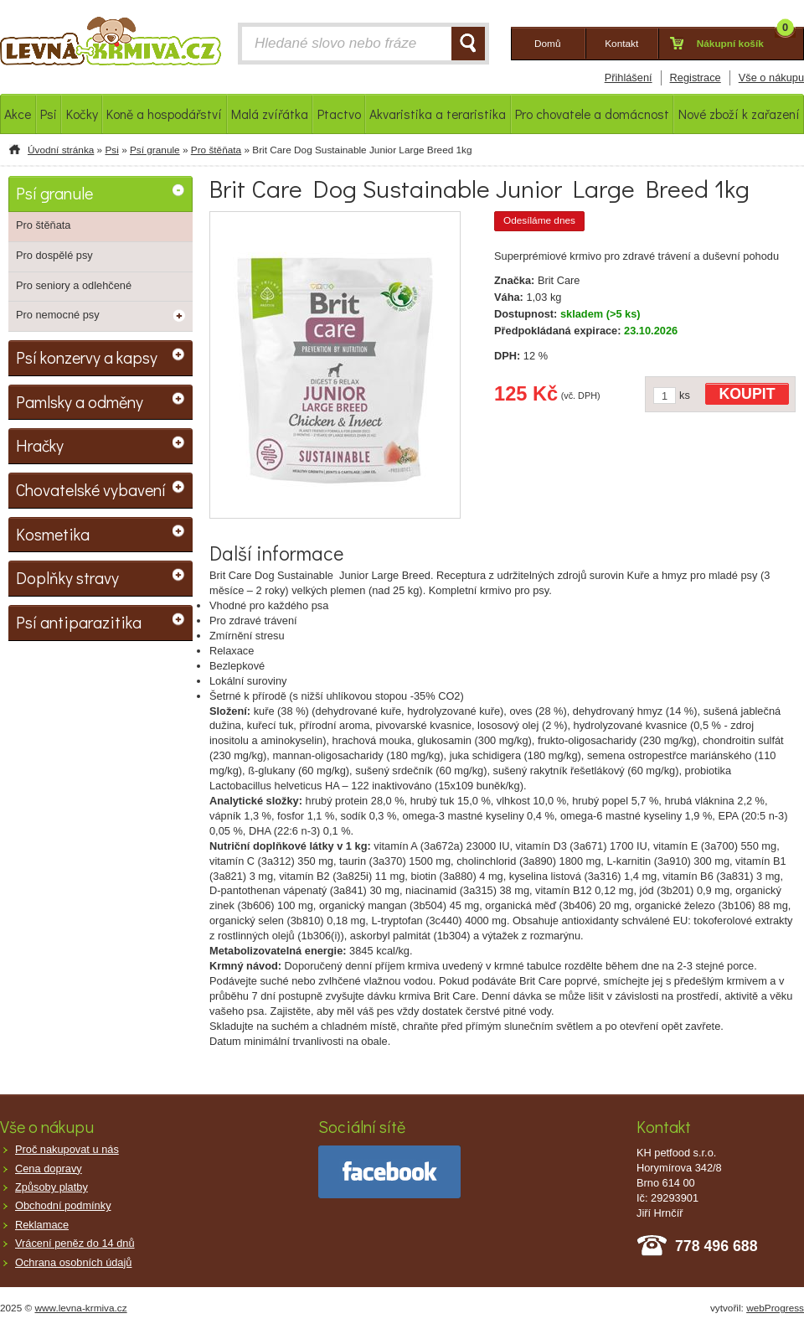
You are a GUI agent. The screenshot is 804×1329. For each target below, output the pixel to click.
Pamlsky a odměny (79, 401)
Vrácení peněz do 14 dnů (75, 1243)
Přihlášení (628, 77)
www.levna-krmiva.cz (81, 1308)
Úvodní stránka (61, 150)
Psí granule (155, 150)
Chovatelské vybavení (91, 489)
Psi (111, 150)
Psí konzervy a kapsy (86, 357)
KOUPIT (747, 393)
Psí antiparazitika (79, 622)
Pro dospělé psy (54, 255)
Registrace (695, 77)
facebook (389, 1171)
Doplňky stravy (67, 577)
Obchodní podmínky (63, 1205)
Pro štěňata (216, 150)
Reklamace (42, 1224)
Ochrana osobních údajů (73, 1262)
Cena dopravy (48, 1168)
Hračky (40, 445)
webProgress (775, 1308)
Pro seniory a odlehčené (73, 285)
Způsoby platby (51, 1187)
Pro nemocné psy (58, 314)
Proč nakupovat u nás (67, 1149)
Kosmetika (53, 534)
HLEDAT (468, 43)
